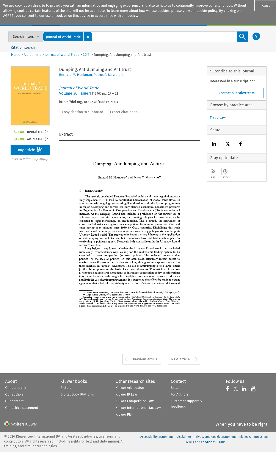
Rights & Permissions (253, 437)
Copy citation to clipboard (82, 112)
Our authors (14, 394)
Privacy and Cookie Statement (215, 437)
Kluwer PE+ (124, 414)
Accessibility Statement (156, 437)
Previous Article (145, 359)
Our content (14, 401)
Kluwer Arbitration (130, 388)
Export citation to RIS (127, 112)
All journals (33, 55)
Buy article (30, 150)
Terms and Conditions (201, 442)
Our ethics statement (21, 408)
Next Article (180, 359)
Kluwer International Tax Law (138, 408)
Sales (175, 388)
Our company (15, 388)
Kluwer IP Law (126, 394)
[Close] (88, 37)
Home (15, 55)
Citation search (23, 47)
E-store (66, 388)
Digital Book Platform (77, 394)
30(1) (86, 55)
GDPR (222, 442)
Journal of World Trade (62, 55)
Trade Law (218, 118)
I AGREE (265, 5)
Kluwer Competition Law (135, 401)
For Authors (179, 394)
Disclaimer (183, 437)
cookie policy (207, 11)
